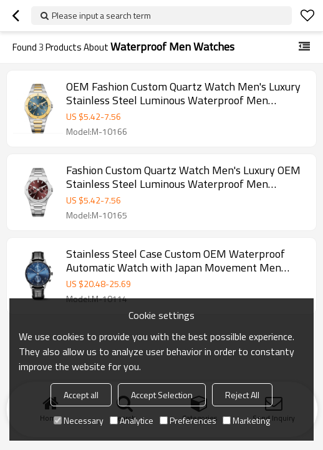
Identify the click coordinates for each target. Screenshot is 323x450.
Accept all (81, 394)
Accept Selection (162, 394)
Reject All (242, 394)
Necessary (79, 420)
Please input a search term (101, 15)
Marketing (246, 420)
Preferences (188, 420)
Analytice (131, 420)
